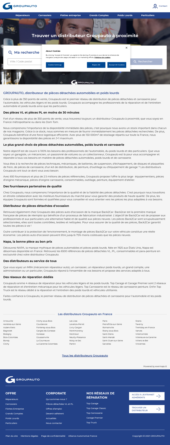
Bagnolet (7, 331)
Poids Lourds (12, 418)
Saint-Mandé (109, 337)
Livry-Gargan (75, 328)
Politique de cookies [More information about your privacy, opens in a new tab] (102, 57)
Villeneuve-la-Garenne (146, 337)
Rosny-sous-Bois (110, 331)
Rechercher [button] (142, 62)
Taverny (139, 324)
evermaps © (161, 366)
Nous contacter (54, 423)
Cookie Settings (55, 65)
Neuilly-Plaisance (77, 337)
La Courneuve (42, 341)
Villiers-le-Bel (142, 341)
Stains (138, 321)
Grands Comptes (14, 414)
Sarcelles (107, 344)
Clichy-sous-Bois (44, 321)
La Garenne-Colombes (47, 344)
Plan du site (12, 436)
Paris (105, 321)
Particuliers (11, 423)
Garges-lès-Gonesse (45, 331)
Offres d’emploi (54, 409)
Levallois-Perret (76, 324)
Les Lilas (73, 321)
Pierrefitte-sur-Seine (112, 324)
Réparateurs (11, 399)
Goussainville (42, 337)
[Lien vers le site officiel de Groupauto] (20, 6)
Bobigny (7, 334)
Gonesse (40, 334)
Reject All (96, 65)
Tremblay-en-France (145, 328)
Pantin (72, 344)
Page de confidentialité (53, 436)
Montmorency (76, 331)
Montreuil (74, 334)
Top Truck (91, 423)
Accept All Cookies (117, 65)
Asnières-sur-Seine (12, 324)
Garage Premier (94, 418)
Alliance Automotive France (82, 436)
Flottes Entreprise (14, 409)
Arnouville (8, 321)
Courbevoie (41, 324)
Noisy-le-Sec (75, 341)
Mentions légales (29, 436)
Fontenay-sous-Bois (45, 328)
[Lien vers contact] (160, 6)
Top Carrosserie (94, 413)
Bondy (6, 341)
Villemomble (142, 334)
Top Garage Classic (96, 408)
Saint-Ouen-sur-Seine (113, 341)
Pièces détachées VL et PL (59, 404)
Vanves (139, 331)
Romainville (108, 328)
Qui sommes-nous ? (56, 399)
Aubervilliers (9, 328)
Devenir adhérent (55, 414)
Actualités (51, 418)
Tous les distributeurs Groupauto (85, 355)
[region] (86, 58)
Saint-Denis (108, 334)
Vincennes (140, 344)
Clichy (6, 344)
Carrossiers (11, 404)
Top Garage (92, 404)
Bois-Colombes (10, 337)
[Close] (127, 48)
